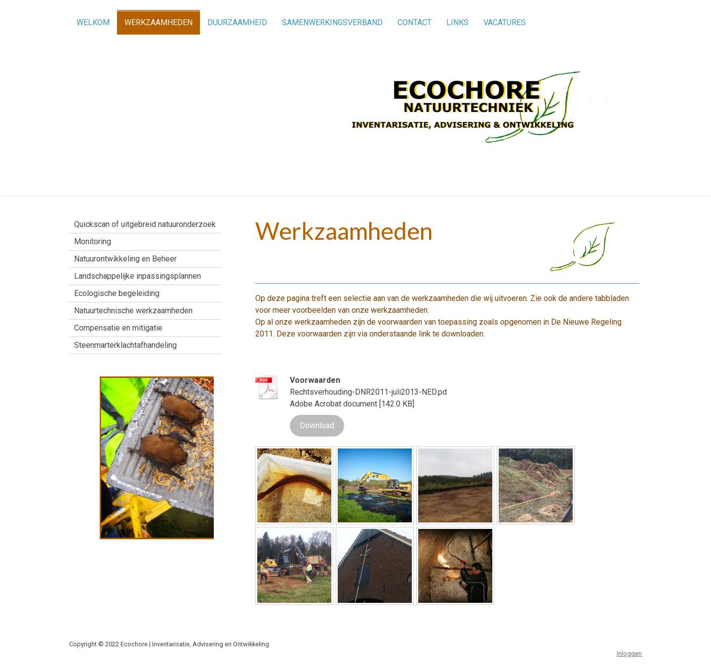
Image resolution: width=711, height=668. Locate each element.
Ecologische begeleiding (116, 293)
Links (457, 22)
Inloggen (629, 653)
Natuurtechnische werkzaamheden (133, 310)
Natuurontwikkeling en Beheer (125, 258)
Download (317, 425)
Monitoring (92, 241)
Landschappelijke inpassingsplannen (137, 276)
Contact (414, 22)
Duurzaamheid (237, 22)
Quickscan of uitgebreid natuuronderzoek (145, 224)
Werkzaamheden (158, 22)
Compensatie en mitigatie (118, 328)
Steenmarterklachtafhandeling (125, 345)
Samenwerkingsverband (332, 22)
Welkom (93, 22)
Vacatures (504, 22)
